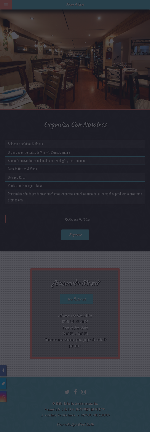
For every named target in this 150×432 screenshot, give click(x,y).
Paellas (68, 219)
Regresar (75, 234)
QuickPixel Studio (82, 424)
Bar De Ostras (82, 219)
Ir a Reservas (77, 299)
